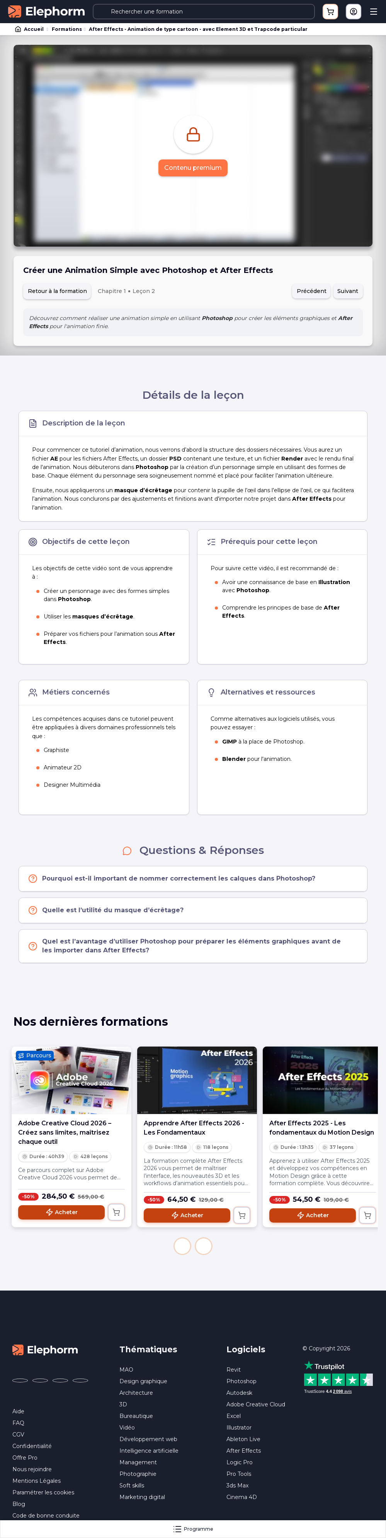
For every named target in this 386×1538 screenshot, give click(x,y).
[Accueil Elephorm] (45, 1349)
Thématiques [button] (148, 1349)
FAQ (18, 1422)
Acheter (62, 1212)
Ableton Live (243, 1439)
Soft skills (131, 1485)
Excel (233, 1416)
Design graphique (143, 1381)
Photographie (137, 1473)
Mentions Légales (36, 1480)
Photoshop (241, 1381)
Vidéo (127, 1427)
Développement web (148, 1439)
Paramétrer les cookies (43, 1492)
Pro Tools (238, 1473)
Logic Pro (239, 1462)
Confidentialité (32, 1446)
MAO (126, 1369)
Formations (67, 29)
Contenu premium (193, 167)
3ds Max (237, 1485)
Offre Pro (24, 1457)
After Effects (243, 1450)
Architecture (136, 1392)
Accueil (30, 29)
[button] (182, 1246)
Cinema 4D (241, 1497)
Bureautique (136, 1416)
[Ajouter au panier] (116, 1212)
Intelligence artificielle (149, 1450)
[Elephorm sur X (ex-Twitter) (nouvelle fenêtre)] (40, 1380)
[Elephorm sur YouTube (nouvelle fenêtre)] (60, 1380)
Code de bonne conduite (46, 1515)
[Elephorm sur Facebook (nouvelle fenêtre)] (20, 1380)
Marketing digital (142, 1497)
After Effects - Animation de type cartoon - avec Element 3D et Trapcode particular (198, 29)
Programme (193, 1529)
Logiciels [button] (245, 1349)
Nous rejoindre (32, 1469)
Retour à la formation (57, 291)
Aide (18, 1411)
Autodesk (239, 1392)
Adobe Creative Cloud (255, 1404)
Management (138, 1462)
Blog (18, 1504)
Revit (233, 1369)
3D (123, 1404)
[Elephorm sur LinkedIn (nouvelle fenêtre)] (80, 1380)
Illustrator (239, 1427)
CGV (18, 1434)
